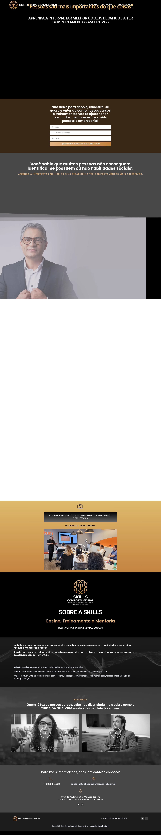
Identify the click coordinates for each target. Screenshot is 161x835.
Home (82, 4)
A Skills (93, 4)
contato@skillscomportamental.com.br (93, 787)
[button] (80, 553)
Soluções (107, 4)
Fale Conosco (124, 4)
